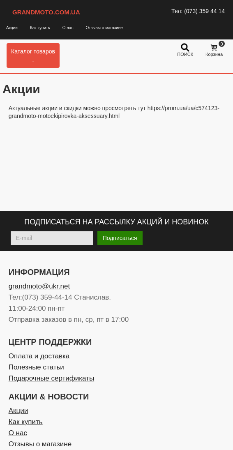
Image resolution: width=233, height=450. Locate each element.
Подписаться (120, 238)
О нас (68, 27)
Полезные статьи (36, 367)
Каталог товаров (33, 56)
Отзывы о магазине (103, 27)
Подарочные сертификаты (52, 378)
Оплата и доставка (39, 356)
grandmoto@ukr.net (39, 286)
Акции (12, 27)
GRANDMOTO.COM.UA (46, 12)
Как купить (40, 27)
